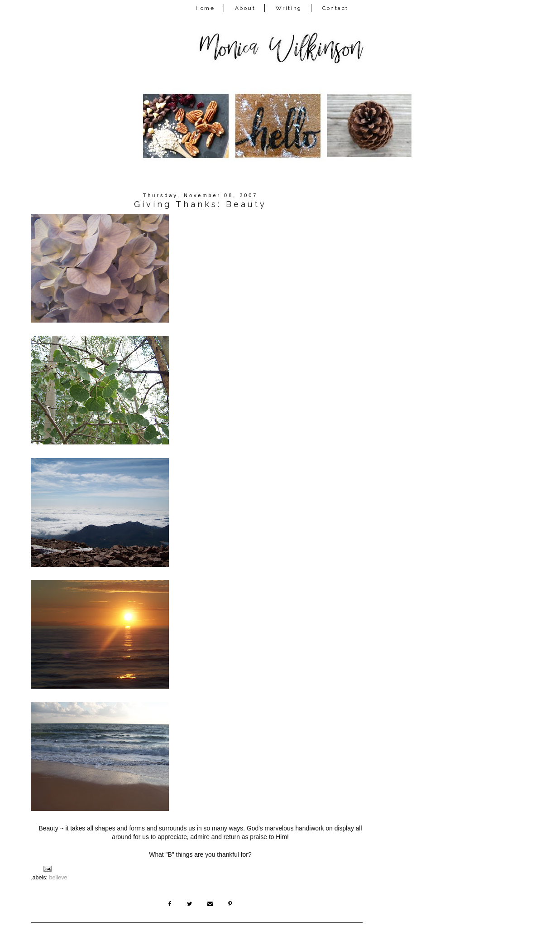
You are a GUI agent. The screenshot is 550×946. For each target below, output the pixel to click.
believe (58, 877)
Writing (289, 8)
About (245, 8)
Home (205, 8)
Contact (335, 8)
